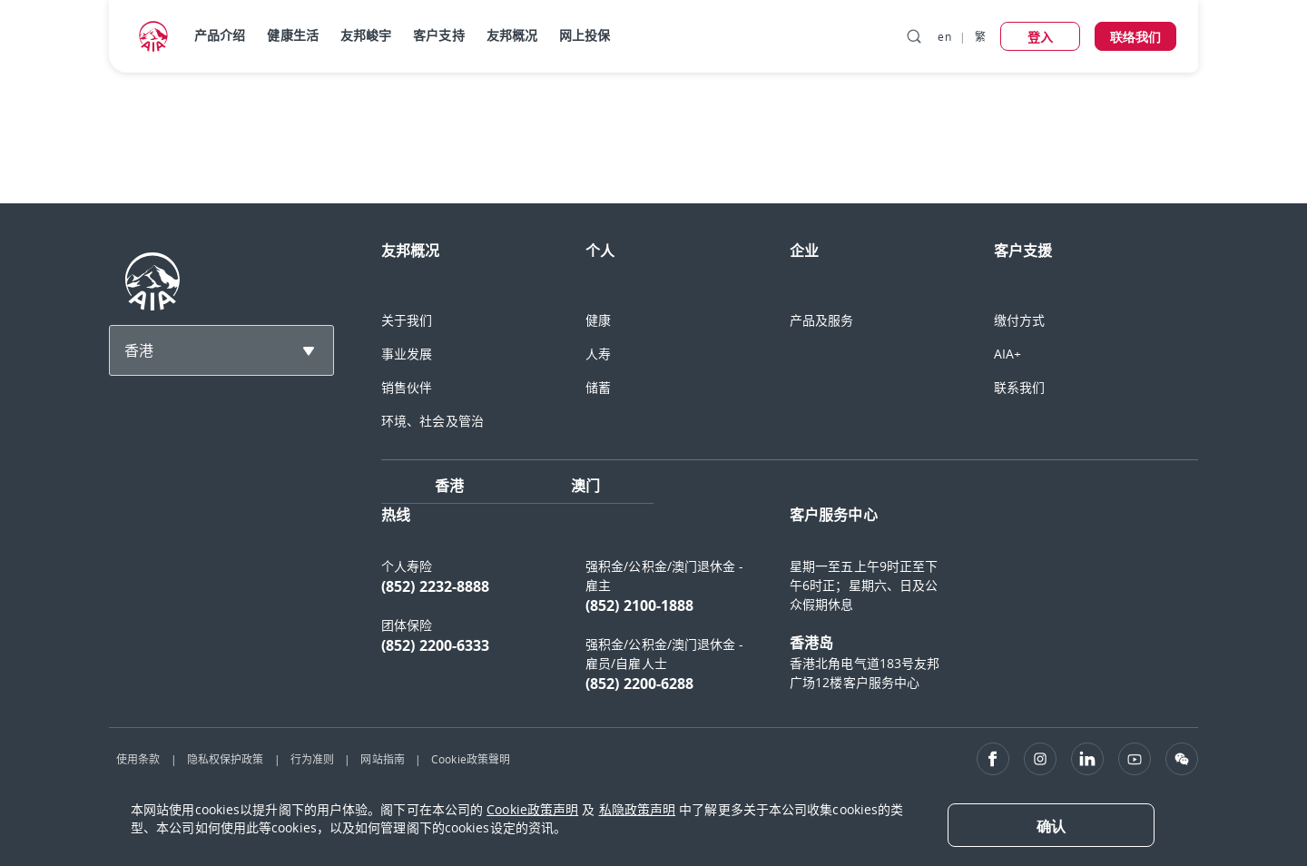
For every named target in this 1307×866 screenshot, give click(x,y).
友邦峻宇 (365, 35)
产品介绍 (219, 35)
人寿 (598, 353)
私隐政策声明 (637, 809)
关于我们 (406, 320)
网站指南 (382, 759)
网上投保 (584, 35)
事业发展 (406, 353)
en (944, 36)
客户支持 (438, 35)
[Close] (1051, 825)
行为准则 (312, 759)
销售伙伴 (406, 387)
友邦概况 (511, 35)
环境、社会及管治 (432, 420)
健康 (598, 320)
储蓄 (598, 387)
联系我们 (1019, 387)
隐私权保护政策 (225, 759)
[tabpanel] (789, 608)
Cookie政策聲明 (470, 759)
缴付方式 (1019, 320)
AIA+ (1007, 353)
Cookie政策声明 (532, 809)
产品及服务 (822, 320)
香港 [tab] (449, 486)
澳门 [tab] (585, 486)
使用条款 (138, 759)
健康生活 (292, 35)
